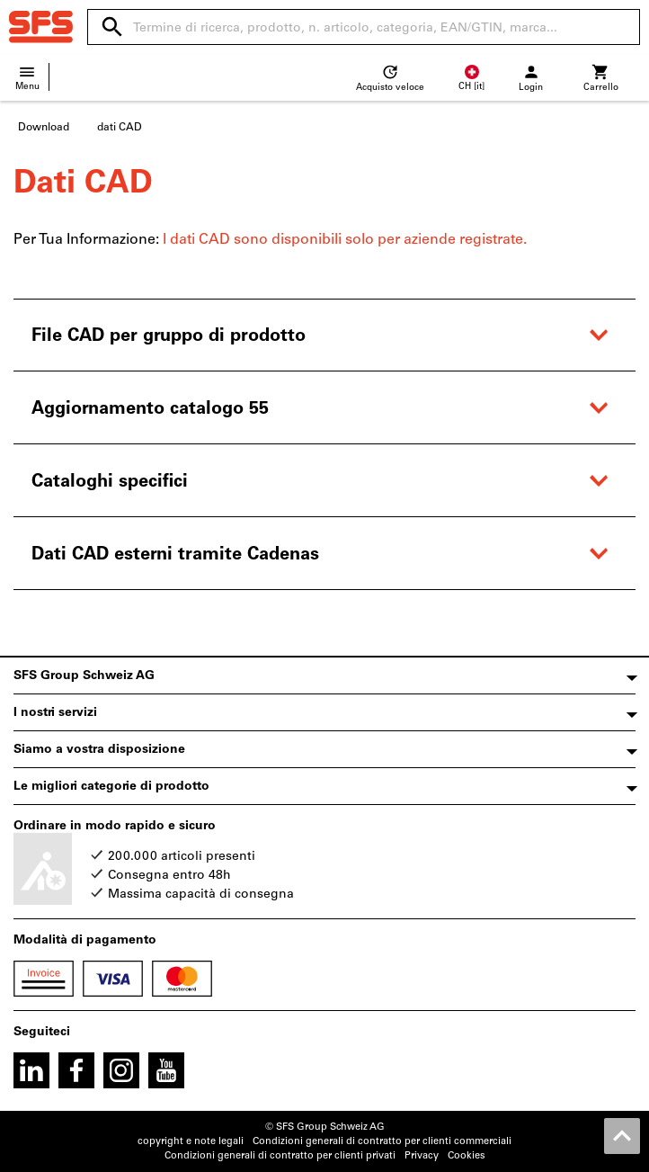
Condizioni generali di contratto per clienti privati (280, 1155)
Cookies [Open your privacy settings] (466, 1155)
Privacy (422, 1155)
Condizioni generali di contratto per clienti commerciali (382, 1141)
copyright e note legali (191, 1141)
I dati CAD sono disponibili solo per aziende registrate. (345, 238)
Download (43, 127)
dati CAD (119, 127)
